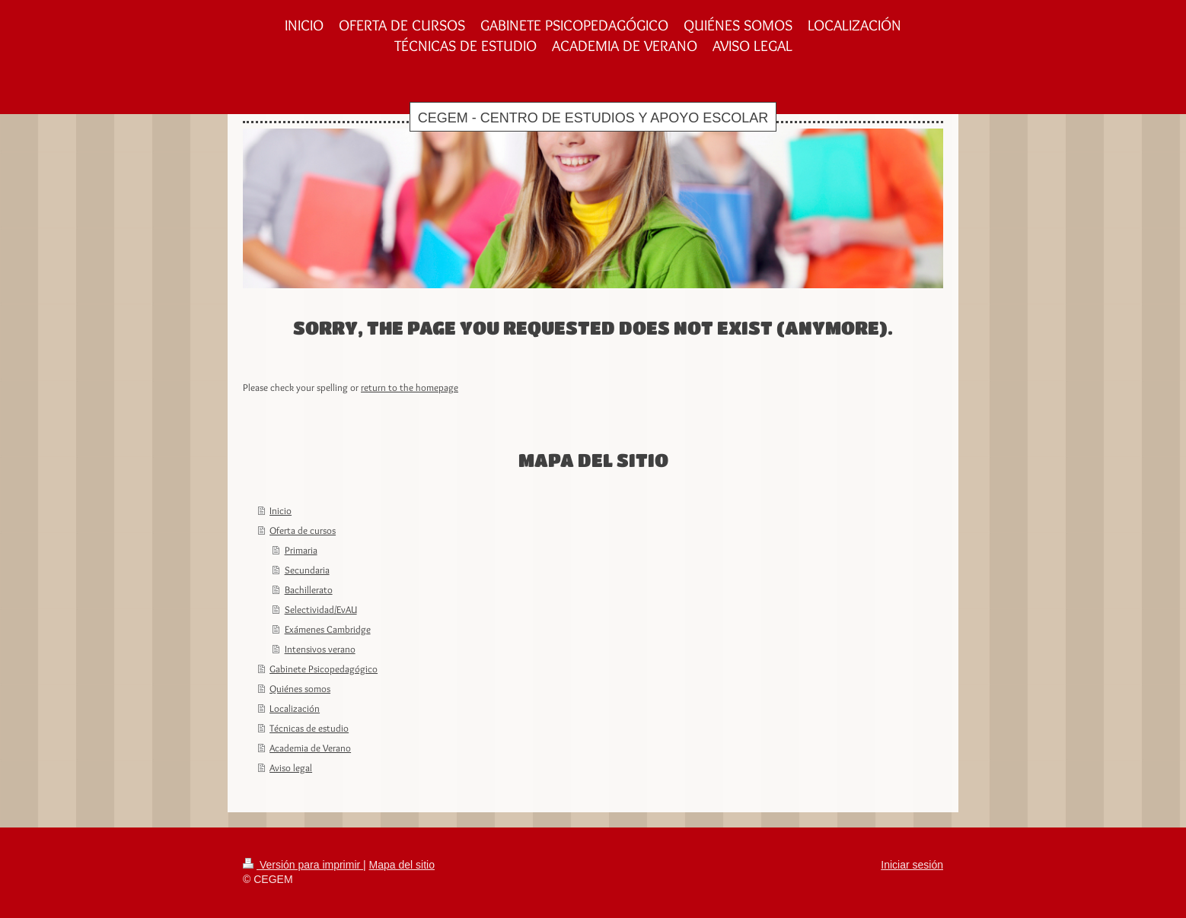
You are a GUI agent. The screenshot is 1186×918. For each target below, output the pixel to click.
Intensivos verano (320, 649)
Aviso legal (290, 767)
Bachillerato (309, 589)
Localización (294, 708)
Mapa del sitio (402, 865)
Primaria (301, 550)
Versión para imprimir (303, 865)
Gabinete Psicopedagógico (323, 668)
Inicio (280, 510)
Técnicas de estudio (309, 728)
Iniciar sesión (912, 865)
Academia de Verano (310, 748)
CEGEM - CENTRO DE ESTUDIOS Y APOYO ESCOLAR (593, 117)
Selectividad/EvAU (321, 609)
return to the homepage (409, 387)
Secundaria (307, 570)
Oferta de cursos (302, 530)
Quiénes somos (299, 688)
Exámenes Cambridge (328, 629)
